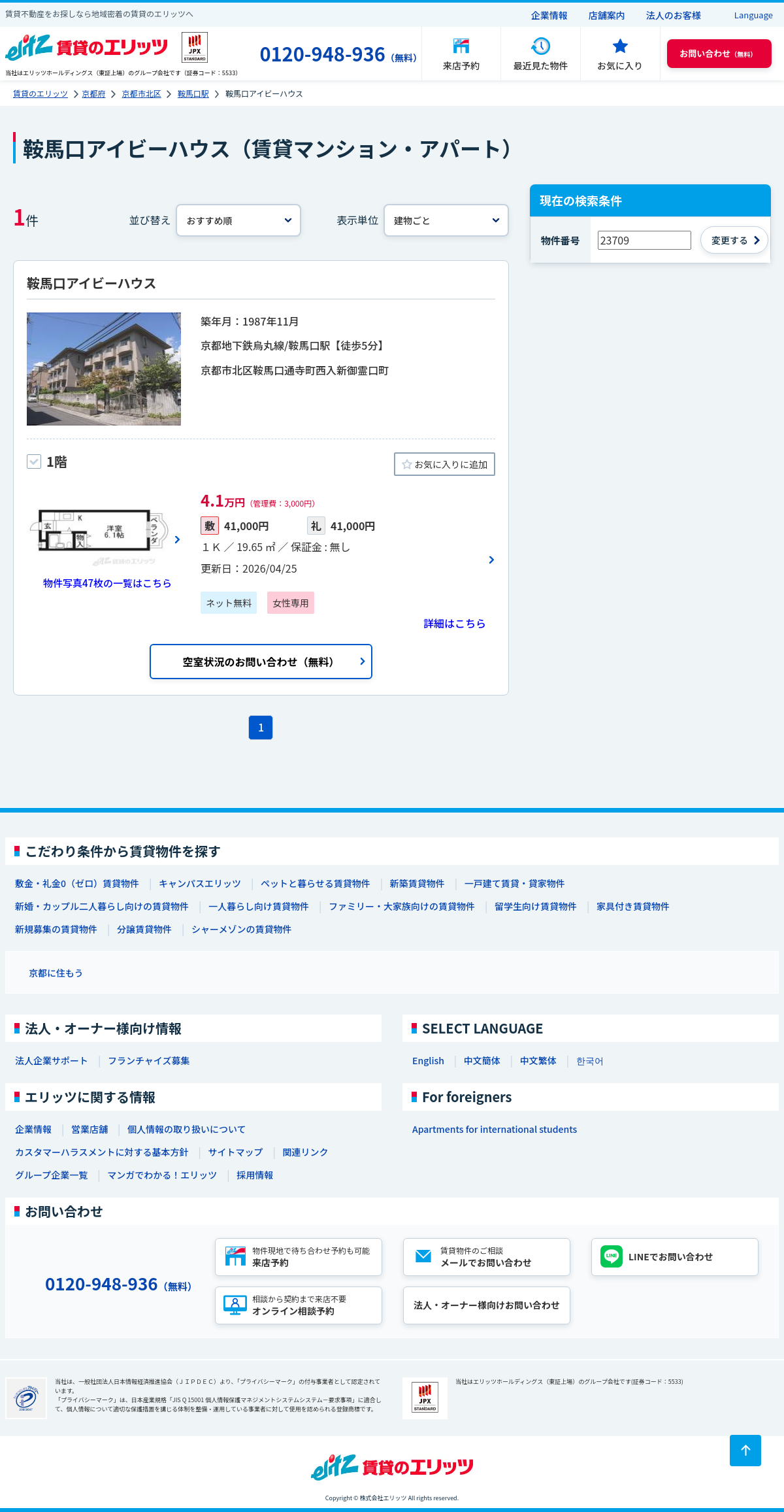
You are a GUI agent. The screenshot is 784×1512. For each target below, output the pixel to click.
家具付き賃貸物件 (633, 906)
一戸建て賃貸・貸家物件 (515, 883)
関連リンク (305, 1151)
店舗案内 (607, 15)
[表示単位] (446, 220)
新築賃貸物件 (417, 883)
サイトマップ (235, 1151)
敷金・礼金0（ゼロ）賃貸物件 (77, 883)
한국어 (590, 1060)
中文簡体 (482, 1060)
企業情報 (549, 15)
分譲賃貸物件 (144, 928)
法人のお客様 (673, 15)
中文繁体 (538, 1060)
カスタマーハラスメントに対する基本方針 (101, 1151)
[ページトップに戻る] (745, 1450)
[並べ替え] (238, 220)
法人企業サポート (51, 1060)
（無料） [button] (718, 53)
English (428, 1060)
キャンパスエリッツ (200, 883)
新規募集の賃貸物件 (56, 928)
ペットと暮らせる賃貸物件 (315, 883)
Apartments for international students (494, 1128)
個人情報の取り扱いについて (186, 1128)
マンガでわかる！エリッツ (162, 1174)
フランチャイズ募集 (148, 1060)
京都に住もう (56, 972)
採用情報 (255, 1174)
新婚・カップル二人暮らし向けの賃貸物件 (102, 906)
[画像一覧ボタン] (104, 539)
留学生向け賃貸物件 (536, 906)
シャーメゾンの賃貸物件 (241, 928)
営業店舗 (89, 1128)
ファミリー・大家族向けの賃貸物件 (402, 906)
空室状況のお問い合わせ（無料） (260, 661)
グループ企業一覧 (51, 1174)
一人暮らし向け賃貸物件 (258, 906)
